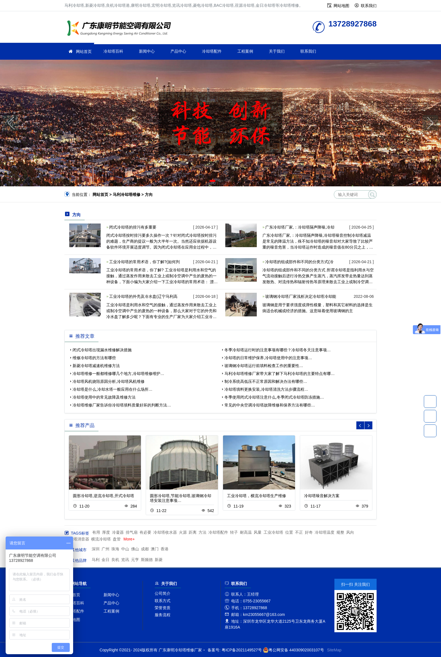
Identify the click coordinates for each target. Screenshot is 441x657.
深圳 (96, 549)
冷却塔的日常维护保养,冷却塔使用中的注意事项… (268, 358)
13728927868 (430, 401)
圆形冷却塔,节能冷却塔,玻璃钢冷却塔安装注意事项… (180, 498)
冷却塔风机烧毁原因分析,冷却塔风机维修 (109, 381)
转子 (234, 532)
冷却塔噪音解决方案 (321, 495)
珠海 (115, 549)
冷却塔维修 (120, 29)
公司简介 (162, 593)
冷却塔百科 (113, 51)
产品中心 (178, 51)
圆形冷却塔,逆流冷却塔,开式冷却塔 (103, 495)
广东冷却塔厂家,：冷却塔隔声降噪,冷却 (299, 227)
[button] (212, 181)
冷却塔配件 (212, 51)
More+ (129, 539)
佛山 (135, 549)
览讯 (125, 559)
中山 (125, 549)
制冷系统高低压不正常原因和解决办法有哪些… (265, 381)
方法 (202, 532)
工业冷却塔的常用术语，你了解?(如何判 (144, 262)
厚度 (106, 532)
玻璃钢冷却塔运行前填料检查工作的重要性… (263, 365)
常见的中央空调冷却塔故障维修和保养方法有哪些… (269, 405)
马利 (96, 559)
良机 (115, 559)
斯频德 (147, 559)
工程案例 (245, 51)
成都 (145, 549)
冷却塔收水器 (165, 532)
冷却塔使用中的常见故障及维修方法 (104, 397)
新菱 (159, 559)
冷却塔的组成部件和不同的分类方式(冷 (299, 262)
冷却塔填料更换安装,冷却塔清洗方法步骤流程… (266, 389)
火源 (183, 532)
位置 (289, 532)
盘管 (117, 539)
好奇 (309, 532)
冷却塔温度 (324, 532)
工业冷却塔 (273, 532)
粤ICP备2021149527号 (242, 650)
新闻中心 (147, 51)
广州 (105, 549)
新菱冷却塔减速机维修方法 (96, 365)
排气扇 (132, 532)
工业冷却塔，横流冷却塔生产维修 (256, 495)
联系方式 (162, 600)
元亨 (135, 559)
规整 (340, 532)
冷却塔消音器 (77, 539)
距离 (193, 532)
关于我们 (277, 51)
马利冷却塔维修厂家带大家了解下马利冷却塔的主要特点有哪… (279, 373)
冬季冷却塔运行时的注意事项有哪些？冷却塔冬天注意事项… (277, 350)
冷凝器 (118, 532)
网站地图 (341, 5)
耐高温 (246, 532)
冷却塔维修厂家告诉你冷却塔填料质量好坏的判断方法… (122, 405)
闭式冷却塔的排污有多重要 (132, 227)
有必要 (145, 532)
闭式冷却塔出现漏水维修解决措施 (102, 350)
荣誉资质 (162, 607)
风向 (350, 532)
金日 (105, 559)
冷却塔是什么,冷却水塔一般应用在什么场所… (112, 389)
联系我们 (369, 5)
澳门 (155, 549)
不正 (299, 532)
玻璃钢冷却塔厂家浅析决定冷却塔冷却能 (300, 296)
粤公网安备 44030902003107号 (293, 650)
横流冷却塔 (101, 539)
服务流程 (162, 615)
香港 (164, 549)
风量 (258, 532)
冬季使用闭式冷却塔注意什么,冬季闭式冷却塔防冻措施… (274, 397)
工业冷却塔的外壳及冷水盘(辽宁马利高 (143, 296)
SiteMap (334, 650)
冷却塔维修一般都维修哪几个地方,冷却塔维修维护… (118, 373)
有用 (96, 532)
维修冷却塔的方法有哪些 (94, 358)
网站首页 (84, 51)
